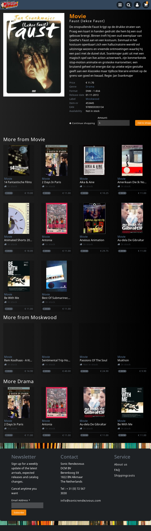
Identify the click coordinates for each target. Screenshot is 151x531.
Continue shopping (82, 123)
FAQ (117, 470)
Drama (90, 86)
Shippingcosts (124, 475)
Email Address (20, 500)
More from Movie (24, 139)
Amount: (103, 117)
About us (120, 464)
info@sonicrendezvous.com (81, 500)
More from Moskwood (30, 317)
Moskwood (92, 98)
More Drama (18, 381)
